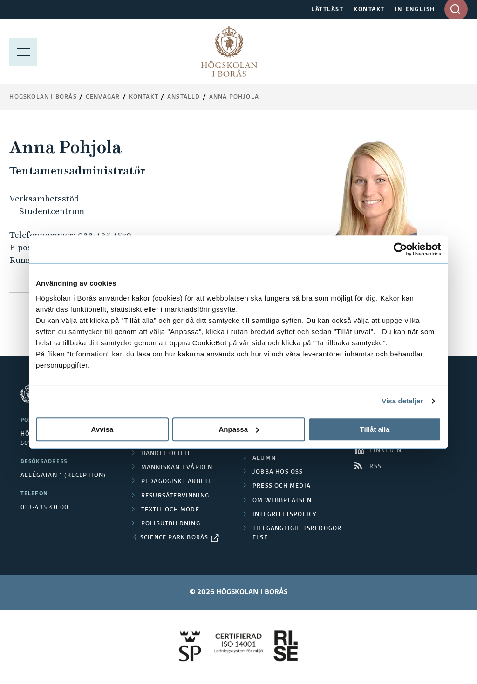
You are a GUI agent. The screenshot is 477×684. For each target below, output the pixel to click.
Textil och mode (170, 510)
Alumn (264, 458)
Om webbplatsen (282, 500)
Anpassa (238, 429)
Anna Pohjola (234, 97)
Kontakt (143, 97)
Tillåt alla (375, 429)
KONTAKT (369, 10)
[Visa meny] (23, 51)
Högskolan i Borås (42, 97)
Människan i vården (177, 467)
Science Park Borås (174, 538)
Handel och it (166, 453)
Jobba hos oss (277, 472)
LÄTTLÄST (327, 10)
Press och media (281, 486)
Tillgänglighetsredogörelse (296, 533)
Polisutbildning (170, 524)
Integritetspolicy (284, 514)
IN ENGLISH (415, 10)
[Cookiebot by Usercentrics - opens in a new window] (400, 249)
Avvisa (102, 429)
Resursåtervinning (175, 496)
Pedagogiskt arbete (176, 481)
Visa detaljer (402, 401)
